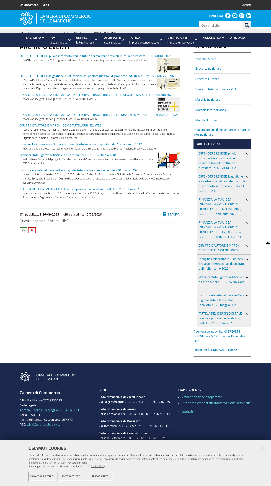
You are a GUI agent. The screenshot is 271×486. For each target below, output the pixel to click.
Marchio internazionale (211, 127)
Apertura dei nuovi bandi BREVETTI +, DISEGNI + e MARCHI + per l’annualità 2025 (219, 353)
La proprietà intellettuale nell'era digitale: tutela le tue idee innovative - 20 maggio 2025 (79, 187)
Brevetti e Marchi (77, 50)
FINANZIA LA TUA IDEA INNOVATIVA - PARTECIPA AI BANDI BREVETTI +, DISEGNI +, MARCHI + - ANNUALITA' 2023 (99, 132)
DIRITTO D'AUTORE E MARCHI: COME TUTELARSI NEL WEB (61, 142)
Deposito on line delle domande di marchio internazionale (222, 149)
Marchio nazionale (208, 116)
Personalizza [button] (100, 476)
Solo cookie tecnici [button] (42, 476)
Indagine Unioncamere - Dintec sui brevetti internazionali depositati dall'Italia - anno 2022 (81, 161)
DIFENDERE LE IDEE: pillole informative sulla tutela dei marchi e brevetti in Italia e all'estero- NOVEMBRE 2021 (96, 73)
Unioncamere (29, 4)
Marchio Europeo (207, 137)
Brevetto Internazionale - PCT (216, 106)
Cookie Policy (98, 467)
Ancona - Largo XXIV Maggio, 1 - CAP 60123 (49, 427)
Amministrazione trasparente (202, 414)
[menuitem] (33, 37)
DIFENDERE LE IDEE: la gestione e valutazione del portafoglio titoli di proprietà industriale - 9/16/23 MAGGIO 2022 (98, 93)
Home (22, 50)
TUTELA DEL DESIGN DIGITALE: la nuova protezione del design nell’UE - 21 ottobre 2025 (80, 206)
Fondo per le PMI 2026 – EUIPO (215, 367)
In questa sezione (210, 64)
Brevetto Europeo (207, 96)
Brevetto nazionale (208, 85)
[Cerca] (246, 25)
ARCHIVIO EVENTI (209, 161)
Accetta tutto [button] (70, 476)
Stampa (172, 231)
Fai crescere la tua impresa (43, 50)
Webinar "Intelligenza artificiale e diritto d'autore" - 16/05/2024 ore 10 (68, 172)
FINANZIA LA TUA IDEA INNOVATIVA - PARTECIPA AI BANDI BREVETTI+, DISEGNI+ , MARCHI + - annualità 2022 (97, 112)
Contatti (187, 428)
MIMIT (46, 4)
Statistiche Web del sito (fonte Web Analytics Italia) (216, 420)
